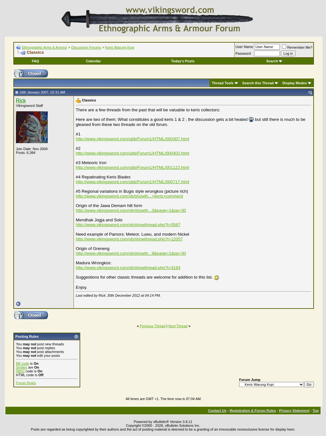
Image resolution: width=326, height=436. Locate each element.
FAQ (35, 61)
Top (316, 410)
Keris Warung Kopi (119, 47)
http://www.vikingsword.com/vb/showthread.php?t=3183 (128, 267)
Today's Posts (182, 61)
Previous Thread (153, 326)
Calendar (93, 61)
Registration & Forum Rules (253, 410)
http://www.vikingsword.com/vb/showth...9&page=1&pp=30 (131, 253)
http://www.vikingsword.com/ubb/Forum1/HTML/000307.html (132, 138)
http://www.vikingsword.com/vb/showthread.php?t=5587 (128, 224)
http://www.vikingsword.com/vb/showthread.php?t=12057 (129, 239)
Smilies (21, 367)
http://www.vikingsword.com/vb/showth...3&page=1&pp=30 (131, 210)
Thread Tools (222, 83)
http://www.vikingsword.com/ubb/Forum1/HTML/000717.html (132, 181)
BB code (22, 363)
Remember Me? (297, 47)
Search (274, 61)
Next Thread (178, 326)
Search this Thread (258, 83)
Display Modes (294, 83)
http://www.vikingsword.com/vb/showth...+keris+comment (129, 196)
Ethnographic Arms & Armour (44, 47)
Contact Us (217, 410)
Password (243, 53)
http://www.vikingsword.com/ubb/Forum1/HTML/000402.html (132, 153)
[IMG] (20, 371)
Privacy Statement (294, 410)
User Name (244, 47)
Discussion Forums (86, 47)
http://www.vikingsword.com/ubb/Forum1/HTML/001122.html (132, 167)
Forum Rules (26, 383)
